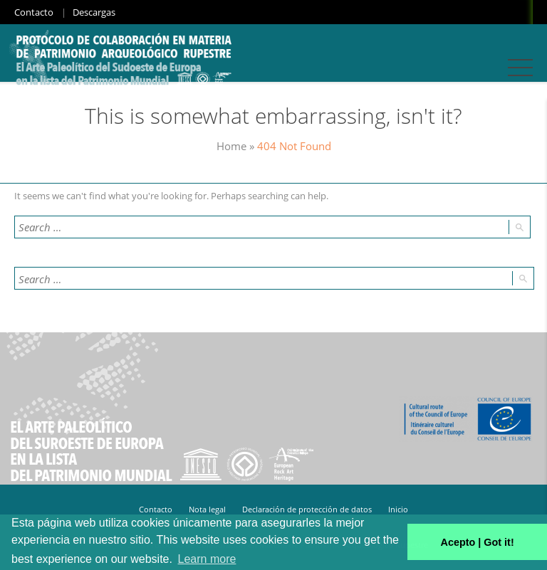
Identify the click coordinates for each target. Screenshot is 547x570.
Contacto (33, 12)
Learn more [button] (207, 559)
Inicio (398, 509)
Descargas (94, 12)
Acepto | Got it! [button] (477, 542)
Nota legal (207, 509)
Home (231, 146)
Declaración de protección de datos (307, 509)
